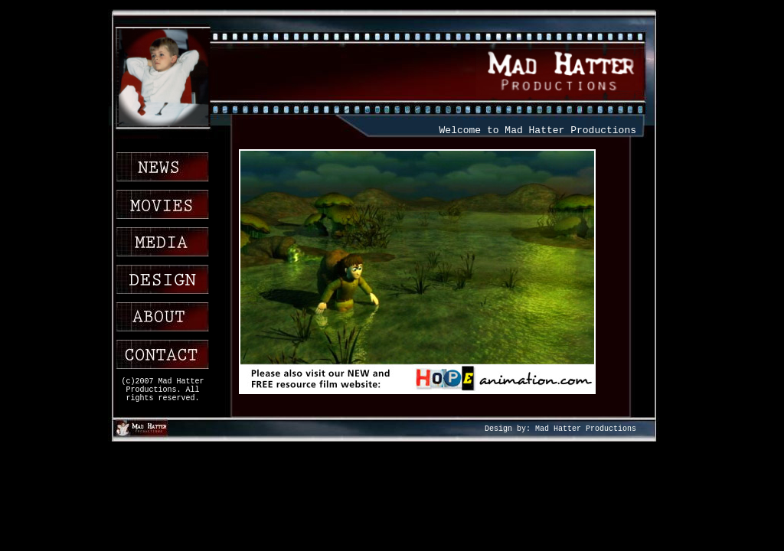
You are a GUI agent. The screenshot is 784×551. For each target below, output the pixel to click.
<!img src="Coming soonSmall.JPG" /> (430, 277)
